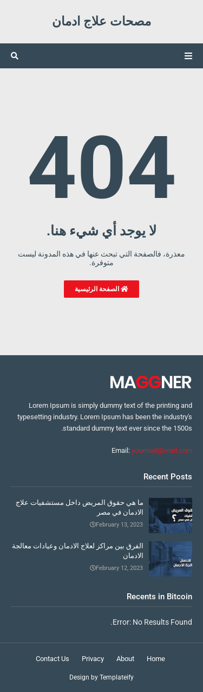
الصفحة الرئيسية (101, 289)
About (125, 659)
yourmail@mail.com (162, 450)
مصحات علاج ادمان (101, 21)
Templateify (117, 677)
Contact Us (52, 659)
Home (156, 659)
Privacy (93, 659)
